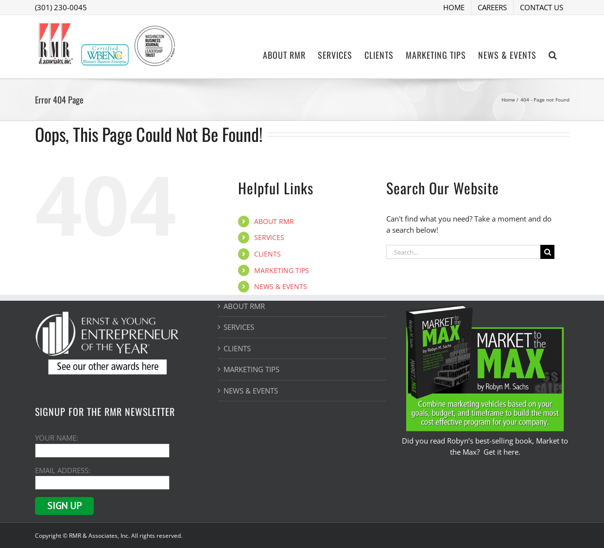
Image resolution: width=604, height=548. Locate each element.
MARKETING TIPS (281, 270)
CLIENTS (267, 253)
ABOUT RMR (274, 221)
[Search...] (463, 252)
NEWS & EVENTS (280, 286)
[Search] (547, 252)
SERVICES (269, 237)
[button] (553, 54)
